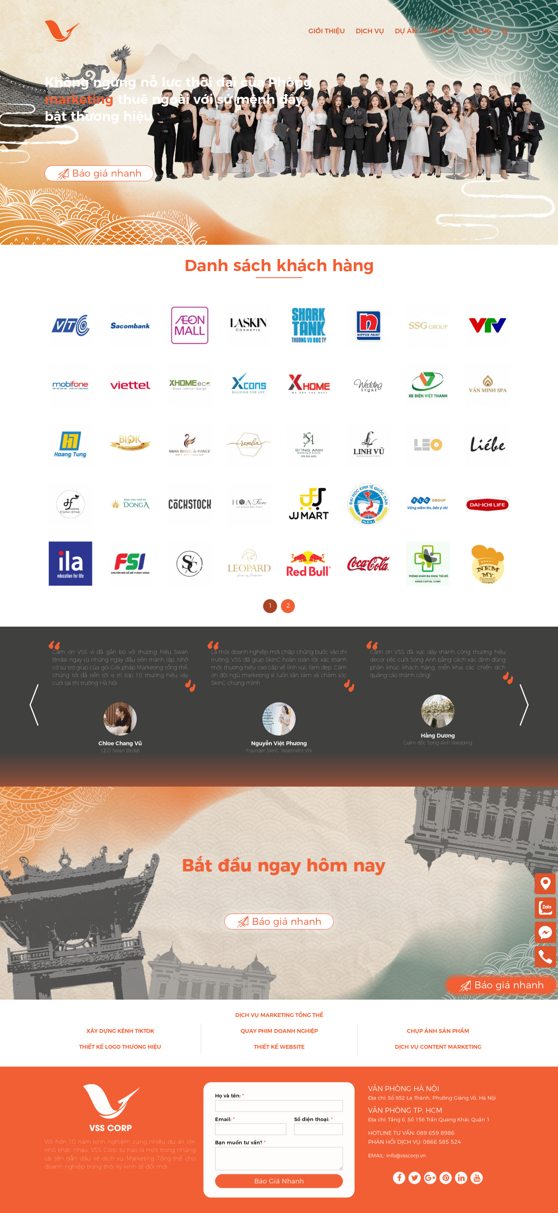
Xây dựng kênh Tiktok (120, 1036)
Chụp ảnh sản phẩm (438, 1036)
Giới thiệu (326, 31)
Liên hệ (478, 31)
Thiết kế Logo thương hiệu (120, 1051)
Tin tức (441, 31)
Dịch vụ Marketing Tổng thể (279, 1020)
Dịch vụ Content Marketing (438, 1051)
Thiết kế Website (279, 1051)
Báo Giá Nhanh (279, 1190)
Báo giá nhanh (99, 173)
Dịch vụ (370, 31)
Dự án (406, 31)
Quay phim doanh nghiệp (279, 1036)
